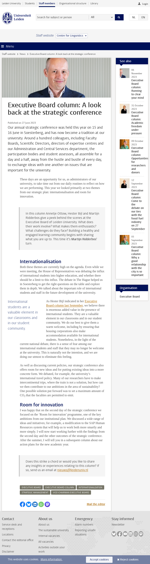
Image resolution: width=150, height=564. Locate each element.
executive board (31, 487)
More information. (51, 559)
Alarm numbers (84, 524)
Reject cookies (129, 559)
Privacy (6, 546)
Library (94, 3)
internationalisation (90, 487)
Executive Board (130, 297)
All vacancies (46, 542)
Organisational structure (72, 3)
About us (43, 524)
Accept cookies (99, 559)
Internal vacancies (49, 536)
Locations (7, 534)
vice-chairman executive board (71, 492)
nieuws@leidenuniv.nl (72, 470)
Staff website (8, 54)
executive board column (59, 487)
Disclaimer (8, 552)
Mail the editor (96, 504)
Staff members (47, 3)
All (92, 17)
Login (145, 3)
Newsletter (118, 524)
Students (30, 3)
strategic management (35, 492)
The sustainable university (53, 530)
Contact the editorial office (17, 540)
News (22, 54)
